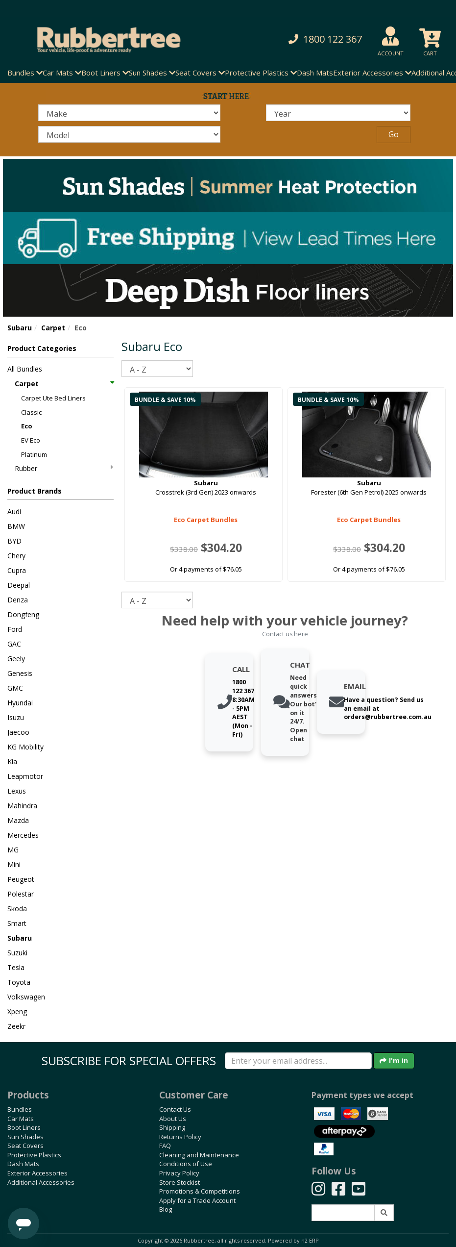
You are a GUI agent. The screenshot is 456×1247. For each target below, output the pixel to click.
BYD (14, 541)
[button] (312, 39)
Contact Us (175, 1109)
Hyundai (20, 702)
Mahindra (22, 805)
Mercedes (23, 835)
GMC (15, 688)
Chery (16, 555)
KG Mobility (25, 746)
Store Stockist (179, 1182)
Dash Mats (315, 72)
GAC (14, 643)
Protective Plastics (34, 1154)
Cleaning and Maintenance (199, 1154)
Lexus (16, 791)
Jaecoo (18, 732)
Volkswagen (26, 996)
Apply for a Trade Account (197, 1200)
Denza (17, 599)
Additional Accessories (40, 1182)
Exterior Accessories (37, 1173)
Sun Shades (25, 1136)
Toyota (18, 982)
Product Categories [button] (41, 348)
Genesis (19, 673)
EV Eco (30, 440)
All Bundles (24, 369)
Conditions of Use (185, 1163)
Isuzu (15, 717)
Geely (16, 658)
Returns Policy (180, 1136)
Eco (26, 426)
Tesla (15, 967)
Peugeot (20, 879)
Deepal (18, 585)
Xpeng (17, 1011)
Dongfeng (23, 614)
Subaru (19, 327)
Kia (12, 761)
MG (13, 849)
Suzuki (17, 952)
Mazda (18, 820)
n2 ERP (309, 1240)
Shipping (172, 1127)
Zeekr (16, 1026)
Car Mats (20, 1118)
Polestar (20, 893)
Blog (165, 1209)
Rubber (64, 468)
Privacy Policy (179, 1173)
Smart (16, 923)
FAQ (165, 1145)
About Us (172, 1118)
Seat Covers (25, 1145)
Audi (14, 511)
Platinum (34, 454)
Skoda (17, 908)
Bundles (19, 1109)
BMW (16, 526)
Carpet (53, 327)
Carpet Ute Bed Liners (53, 398)
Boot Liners (24, 1127)
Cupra (16, 570)
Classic (31, 412)
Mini (14, 864)
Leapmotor (25, 776)
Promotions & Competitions (199, 1191)
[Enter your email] (298, 1060)
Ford (14, 629)
